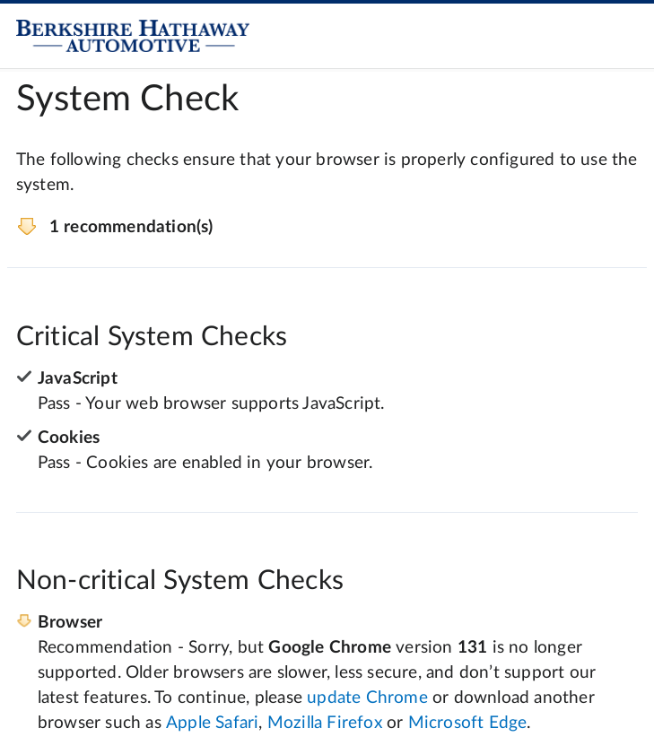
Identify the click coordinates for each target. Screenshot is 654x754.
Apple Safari (212, 723)
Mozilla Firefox (324, 723)
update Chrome (367, 697)
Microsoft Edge (468, 723)
